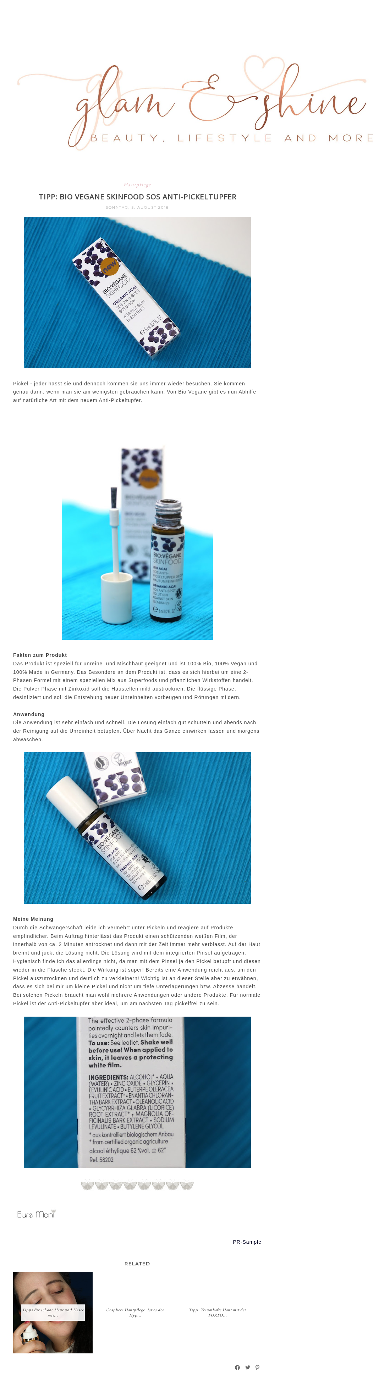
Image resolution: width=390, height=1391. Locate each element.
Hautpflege (137, 184)
